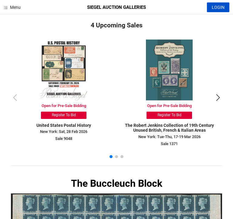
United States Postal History (63, 125)
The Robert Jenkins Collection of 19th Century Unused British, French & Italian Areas (169, 128)
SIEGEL (116, 7)
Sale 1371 (169, 143)
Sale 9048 (63, 138)
